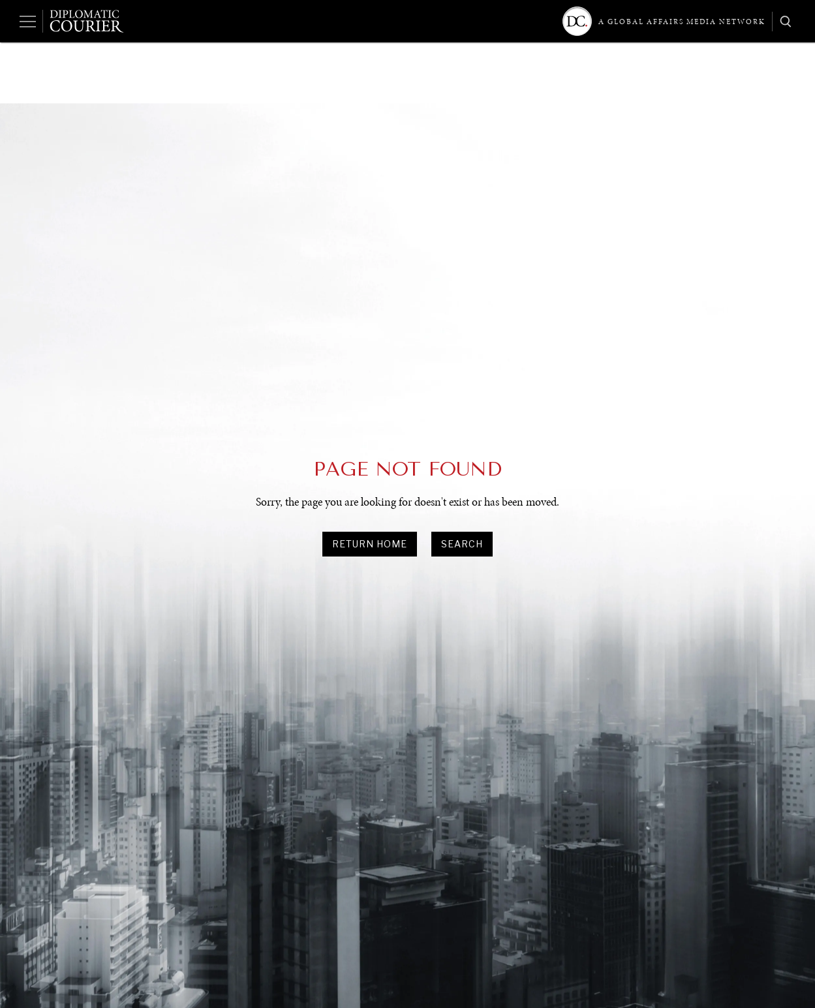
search (462, 543)
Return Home (369, 543)
